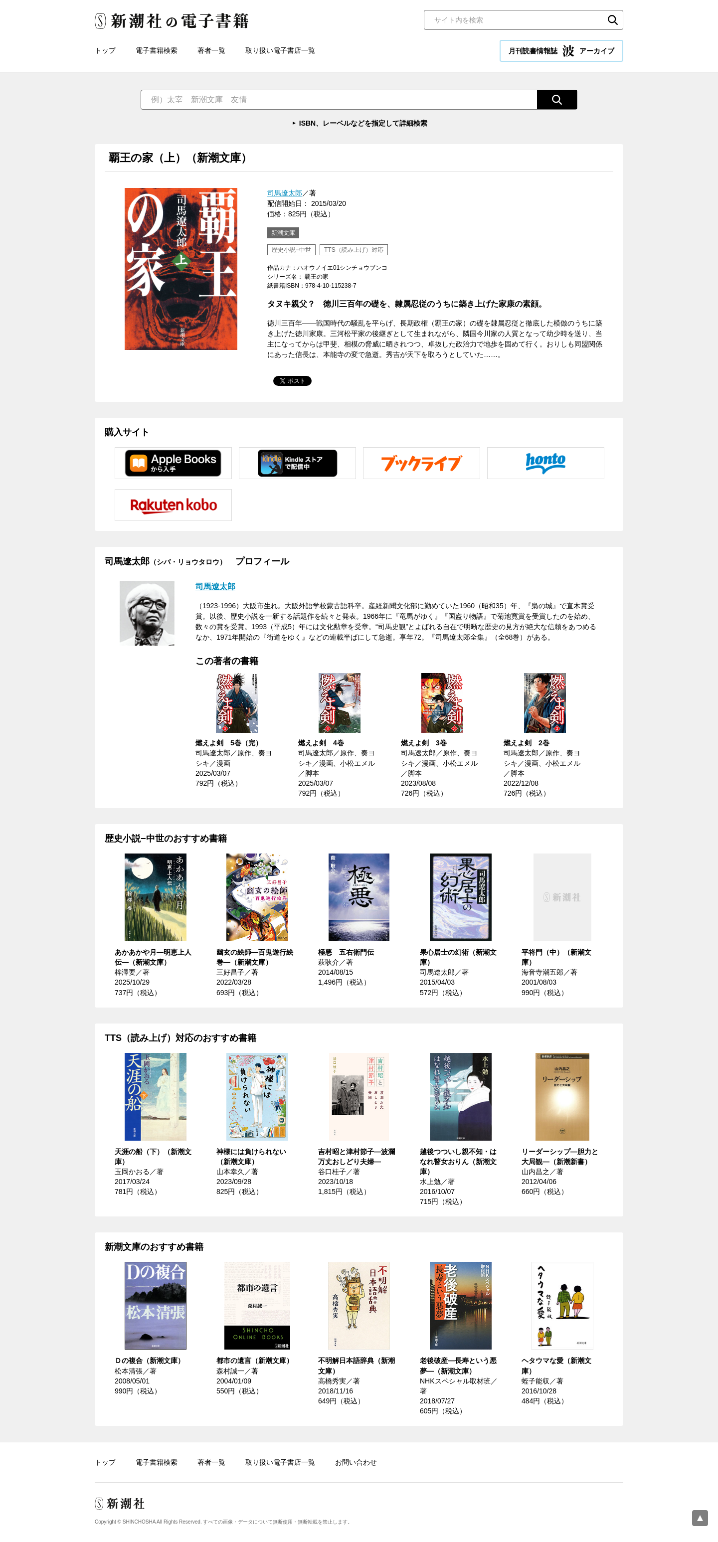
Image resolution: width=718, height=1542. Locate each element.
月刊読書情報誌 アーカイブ (561, 51)
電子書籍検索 (157, 50)
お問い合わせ (356, 1462)
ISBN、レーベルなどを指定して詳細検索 (363, 123)
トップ (105, 50)
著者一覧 (211, 50)
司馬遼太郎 (284, 193)
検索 (612, 19)
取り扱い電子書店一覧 (280, 50)
